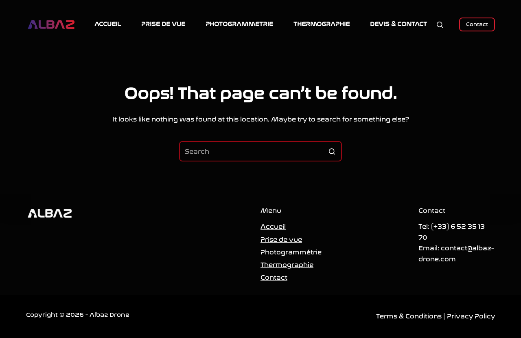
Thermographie (286, 265)
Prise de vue (281, 239)
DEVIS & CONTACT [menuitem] (398, 24)
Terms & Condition (407, 316)
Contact (477, 24)
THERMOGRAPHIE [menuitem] (321, 24)
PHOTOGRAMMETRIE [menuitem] (239, 24)
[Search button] (332, 151)
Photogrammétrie (291, 252)
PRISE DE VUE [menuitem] (163, 24)
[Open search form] (440, 25)
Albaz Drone (109, 314)
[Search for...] (260, 151)
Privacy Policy (471, 316)
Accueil (273, 226)
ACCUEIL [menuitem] (107, 24)
